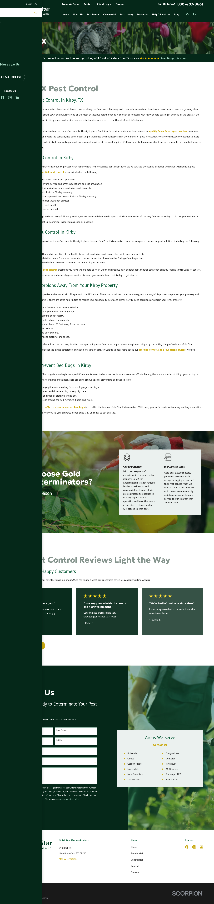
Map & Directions (68, 858)
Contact (88, 4)
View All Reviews (28, 645)
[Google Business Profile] (201, 847)
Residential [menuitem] (93, 14)
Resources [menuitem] (143, 14)
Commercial (137, 859)
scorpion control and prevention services (162, 349)
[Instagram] (194, 847)
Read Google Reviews (173, 58)
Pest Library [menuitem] (126, 14)
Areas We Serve (70, 4)
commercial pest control (43, 269)
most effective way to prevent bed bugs (62, 407)
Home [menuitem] (66, 14)
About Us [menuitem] (78, 14)
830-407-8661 (190, 4)
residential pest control (50, 172)
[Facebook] (187, 847)
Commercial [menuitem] (109, 14)
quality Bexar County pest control (168, 131)
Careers (119, 4)
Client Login (104, 4)
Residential (137, 853)
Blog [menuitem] (176, 14)
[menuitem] (14, 897)
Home (134, 847)
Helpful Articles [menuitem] (161, 14)
